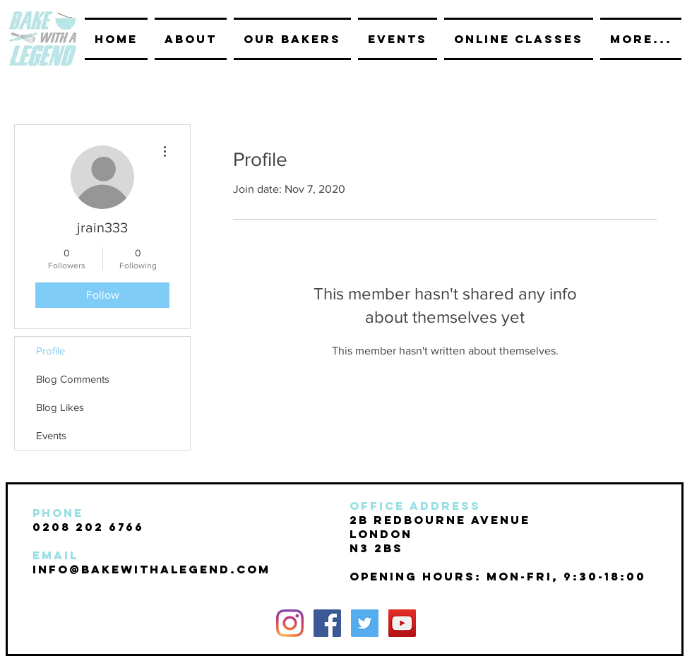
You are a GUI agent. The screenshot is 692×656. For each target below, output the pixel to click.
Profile (50, 351)
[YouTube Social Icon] (402, 623)
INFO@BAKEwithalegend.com (151, 569)
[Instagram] (290, 623)
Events (51, 435)
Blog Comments (72, 379)
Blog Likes (60, 407)
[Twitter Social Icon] (364, 623)
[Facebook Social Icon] (327, 623)
